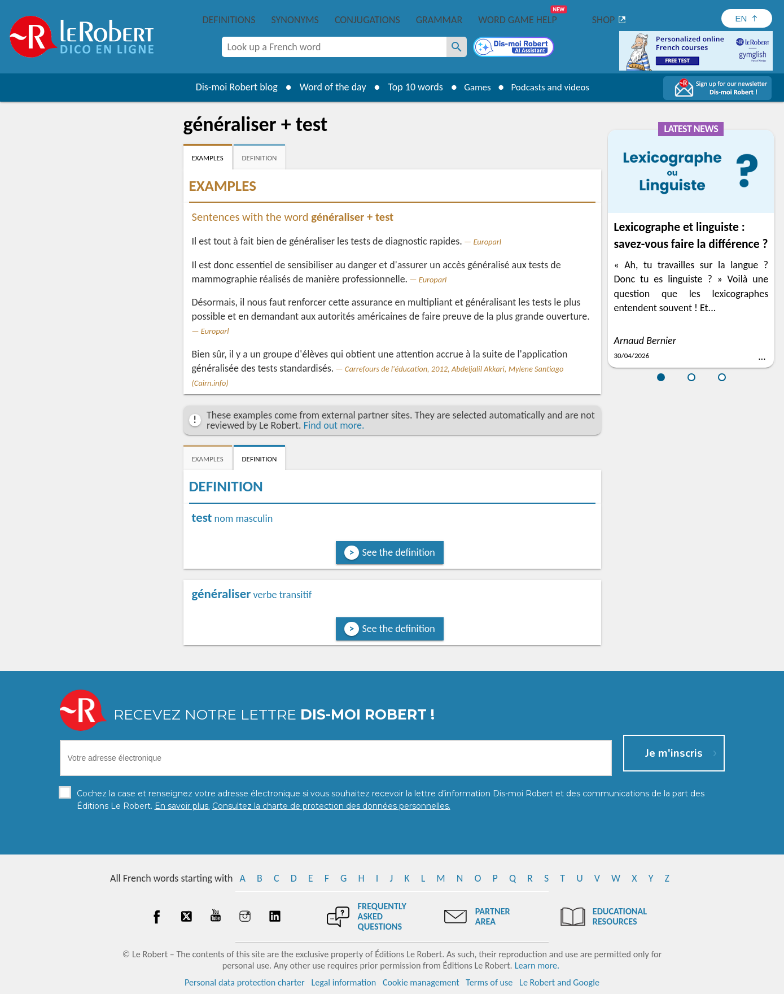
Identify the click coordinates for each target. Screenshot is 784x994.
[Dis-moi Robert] (514, 48)
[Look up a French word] (456, 47)
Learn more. (537, 965)
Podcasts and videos (551, 87)
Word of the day (328, 87)
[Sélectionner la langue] (746, 18)
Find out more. (334, 425)
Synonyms (294, 20)
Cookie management (421, 982)
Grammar (439, 20)
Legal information (343, 982)
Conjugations (367, 20)
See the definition (398, 552)
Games (474, 87)
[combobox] (334, 47)
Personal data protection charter (245, 982)
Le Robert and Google (559, 982)
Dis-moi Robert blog (232, 87)
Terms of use (489, 982)
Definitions (229, 20)
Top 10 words (410, 87)
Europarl (487, 242)
